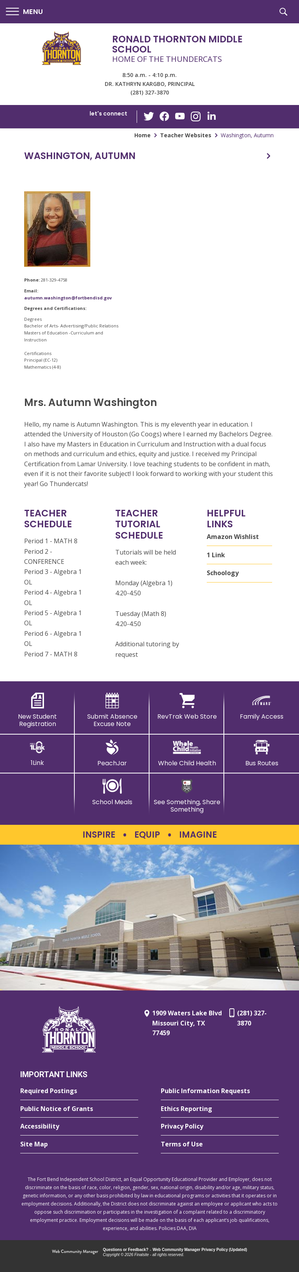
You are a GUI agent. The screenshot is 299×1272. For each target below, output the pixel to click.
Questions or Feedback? (125, 1250)
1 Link (216, 555)
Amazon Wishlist (233, 536)
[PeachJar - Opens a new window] (112, 753)
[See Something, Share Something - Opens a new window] (186, 796)
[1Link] (37, 753)
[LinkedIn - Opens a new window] (211, 116)
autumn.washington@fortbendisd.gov (68, 298)
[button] (24, 11)
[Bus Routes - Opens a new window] (261, 753)
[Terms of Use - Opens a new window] (219, 1144)
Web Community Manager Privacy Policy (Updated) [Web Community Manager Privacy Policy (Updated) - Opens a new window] (200, 1250)
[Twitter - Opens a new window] (149, 116)
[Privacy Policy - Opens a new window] (219, 1127)
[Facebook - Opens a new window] (164, 116)
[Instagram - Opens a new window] (196, 116)
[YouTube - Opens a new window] (180, 116)
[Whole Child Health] (186, 753)
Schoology (223, 573)
